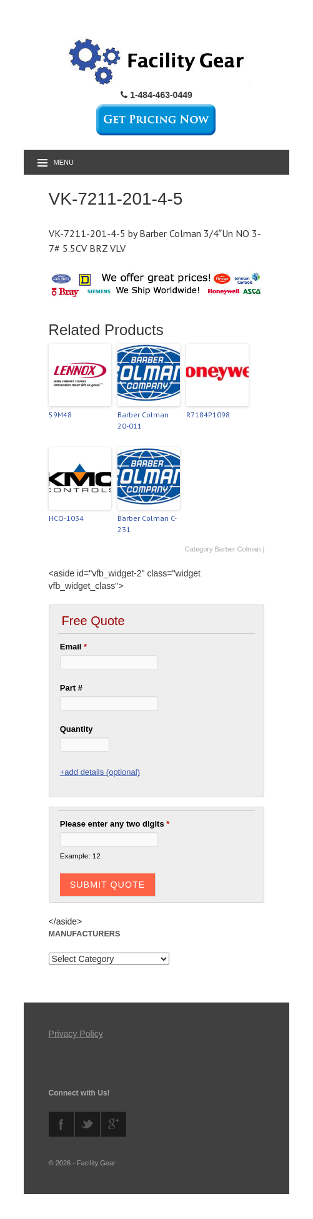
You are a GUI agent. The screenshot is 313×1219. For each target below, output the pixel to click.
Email (73, 646)
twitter (87, 1124)
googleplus (113, 1124)
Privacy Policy (76, 1034)
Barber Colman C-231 (147, 523)
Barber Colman (238, 549)
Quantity (76, 729)
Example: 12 (80, 856)
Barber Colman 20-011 (143, 420)
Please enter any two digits (115, 823)
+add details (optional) (100, 772)
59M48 (60, 414)
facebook (61, 1124)
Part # (71, 687)
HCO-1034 (66, 518)
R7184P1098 (208, 414)
